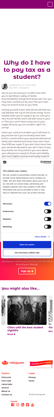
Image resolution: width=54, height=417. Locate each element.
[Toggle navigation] (50, 4)
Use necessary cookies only (27, 253)
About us (5, 391)
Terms (31, 381)
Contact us (6, 395)
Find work (6, 377)
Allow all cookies (27, 244)
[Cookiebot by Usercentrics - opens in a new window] (40, 162)
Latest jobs (6, 384)
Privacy (32, 377)
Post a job (6, 381)
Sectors (5, 388)
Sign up (27, 271)
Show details (40, 237)
